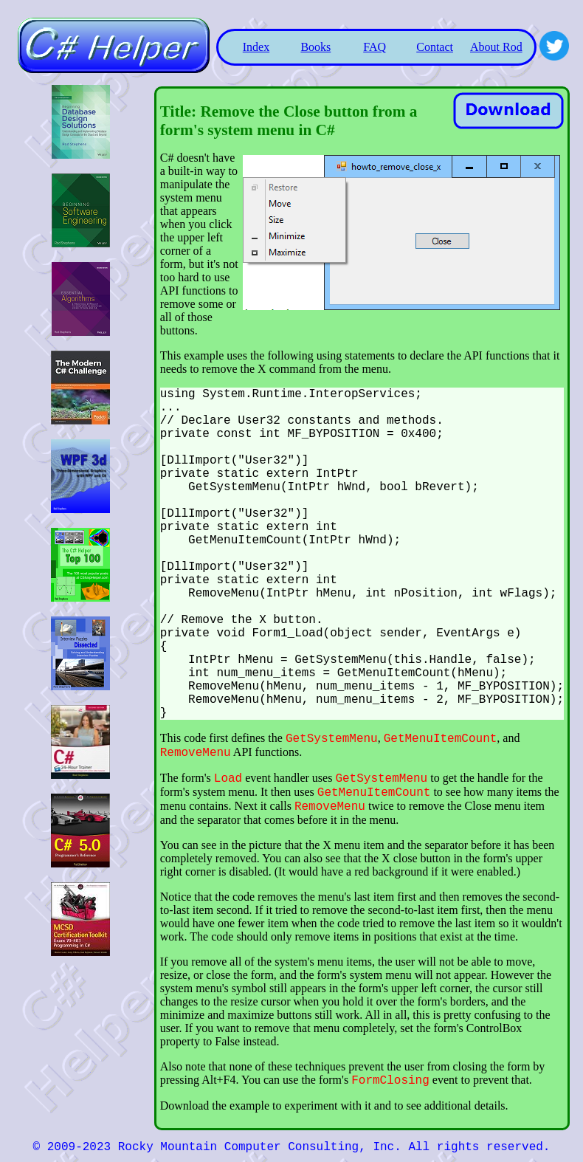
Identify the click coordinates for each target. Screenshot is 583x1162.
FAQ (374, 47)
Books (315, 47)
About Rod (496, 47)
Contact (434, 47)
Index (256, 47)
